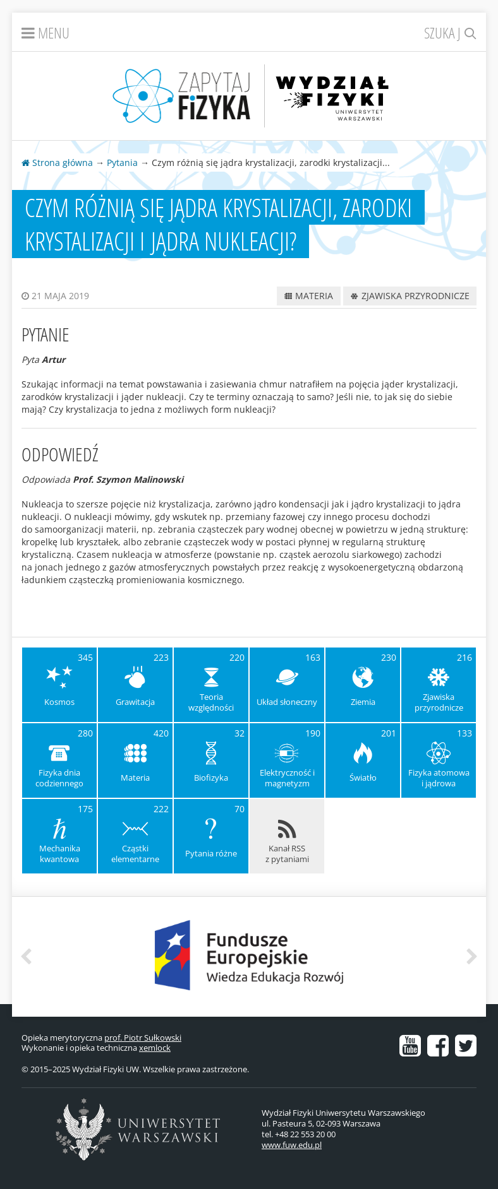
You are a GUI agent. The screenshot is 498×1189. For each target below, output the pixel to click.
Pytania (122, 163)
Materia (308, 296)
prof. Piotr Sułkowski (142, 1037)
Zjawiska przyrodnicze (410, 296)
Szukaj (450, 32)
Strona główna (57, 163)
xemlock (155, 1047)
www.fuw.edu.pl (292, 1145)
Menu (45, 32)
